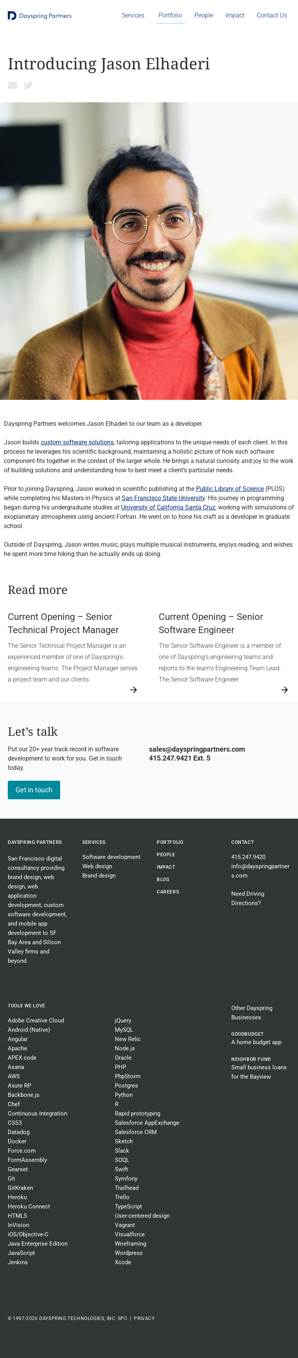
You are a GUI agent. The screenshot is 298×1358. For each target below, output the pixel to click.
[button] (13, 85)
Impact (166, 867)
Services (94, 842)
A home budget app (256, 1042)
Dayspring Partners (35, 842)
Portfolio (170, 842)
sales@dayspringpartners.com (197, 749)
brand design (24, 877)
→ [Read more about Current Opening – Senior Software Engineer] (162, 689)
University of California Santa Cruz (168, 507)
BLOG (163, 879)
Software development (111, 857)
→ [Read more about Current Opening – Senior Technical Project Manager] (11, 689)
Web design (97, 866)
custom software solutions (77, 442)
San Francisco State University (163, 498)
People (166, 854)
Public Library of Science (230, 488)
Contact (242, 842)
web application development (24, 896)
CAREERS (168, 892)
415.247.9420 (248, 857)
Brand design (99, 875)
